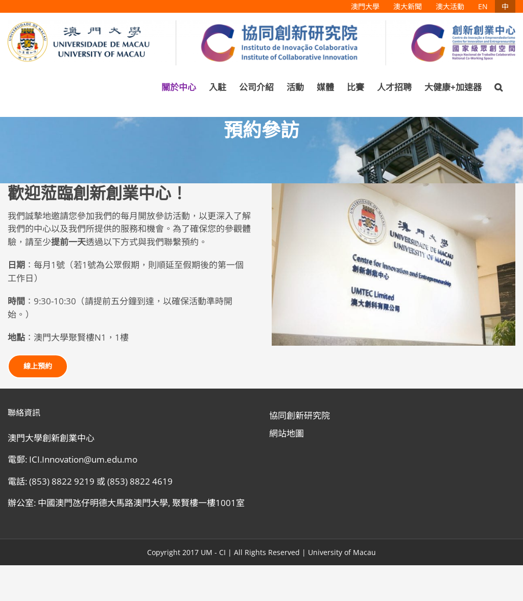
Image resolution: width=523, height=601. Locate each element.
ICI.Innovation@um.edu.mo (83, 459)
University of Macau (342, 552)
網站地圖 (286, 433)
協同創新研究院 (299, 415)
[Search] (498, 87)
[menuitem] (365, 6)
